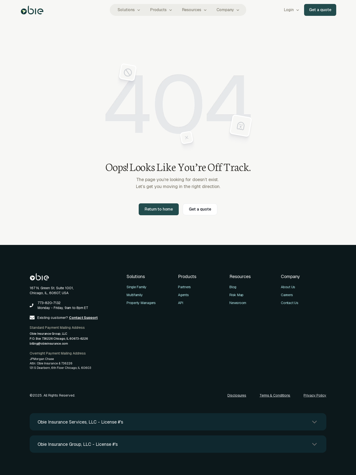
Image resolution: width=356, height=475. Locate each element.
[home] (32, 9)
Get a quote (320, 9)
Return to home (159, 209)
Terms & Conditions (275, 395)
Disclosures (236, 395)
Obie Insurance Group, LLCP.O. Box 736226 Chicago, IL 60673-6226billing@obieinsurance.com (59, 339)
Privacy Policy (315, 395)
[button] (128, 10)
